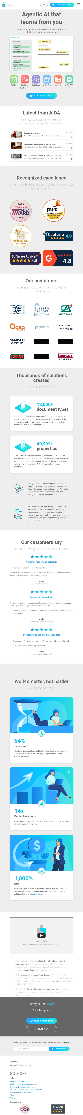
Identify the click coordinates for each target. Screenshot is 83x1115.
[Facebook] (11, 1073)
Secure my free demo (41, 95)
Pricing (12, 1095)
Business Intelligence (25, 82)
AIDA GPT (69, 80)
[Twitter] (17, 1073)
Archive (58, 80)
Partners (13, 1098)
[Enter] (44, 5)
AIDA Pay (47, 80)
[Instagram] (14, 1073)
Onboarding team (36, 894)
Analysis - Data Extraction (20, 1081)
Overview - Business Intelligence (22, 1087)
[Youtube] (24, 1073)
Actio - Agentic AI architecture (21, 1092)
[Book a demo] (62, 5)
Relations (36, 80)
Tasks (14, 80)
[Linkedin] (21, 1073)
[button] (78, 5)
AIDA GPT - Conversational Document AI (26, 1090)
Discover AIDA (41, 1029)
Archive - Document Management (23, 1084)
